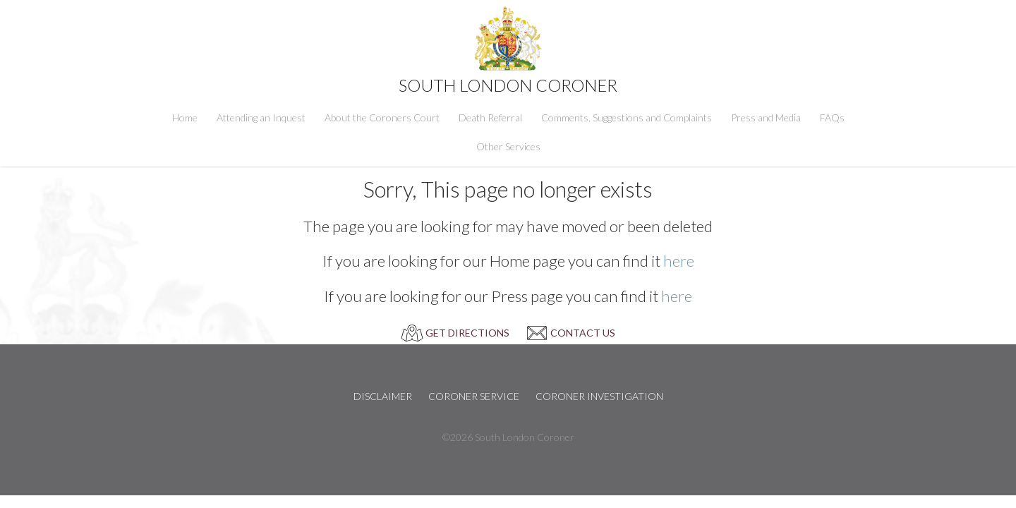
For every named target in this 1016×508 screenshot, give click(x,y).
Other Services (508, 146)
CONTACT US (582, 333)
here (678, 260)
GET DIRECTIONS (467, 333)
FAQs (832, 117)
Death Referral (490, 117)
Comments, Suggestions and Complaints (626, 117)
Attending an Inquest (261, 117)
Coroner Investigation (599, 396)
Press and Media (766, 117)
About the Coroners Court (382, 117)
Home (185, 117)
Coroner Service (473, 396)
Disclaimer (382, 396)
